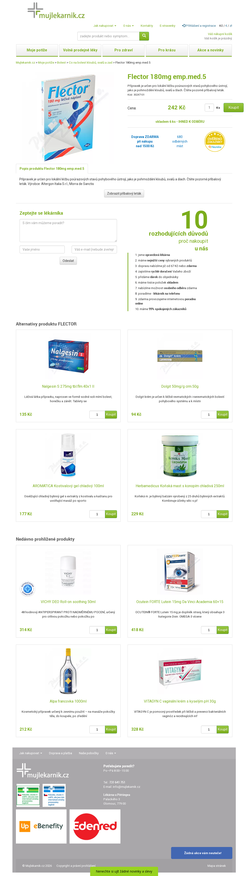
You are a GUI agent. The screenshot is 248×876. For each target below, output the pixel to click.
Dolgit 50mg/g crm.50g (179, 386)
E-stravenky (167, 25)
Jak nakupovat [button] (104, 25)
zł (231, 25)
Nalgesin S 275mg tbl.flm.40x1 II (68, 386)
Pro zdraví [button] (123, 50)
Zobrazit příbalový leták (124, 193)
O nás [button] (128, 25)
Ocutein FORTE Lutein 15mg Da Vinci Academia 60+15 (179, 602)
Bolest (61, 62)
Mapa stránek (216, 865)
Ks (218, 107)
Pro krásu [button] (166, 50)
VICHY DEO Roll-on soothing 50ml (68, 602)
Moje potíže (46, 62)
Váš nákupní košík (220, 34)
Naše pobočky (89, 753)
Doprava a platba (60, 753)
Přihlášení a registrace (199, 25)
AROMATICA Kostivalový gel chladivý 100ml (68, 486)
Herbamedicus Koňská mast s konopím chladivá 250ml (180, 486)
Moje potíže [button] (37, 50)
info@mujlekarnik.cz (126, 786)
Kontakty (147, 25)
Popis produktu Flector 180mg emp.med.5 (52, 168)
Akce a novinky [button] (210, 50)
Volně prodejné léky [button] (80, 50)
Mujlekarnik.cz (25, 62)
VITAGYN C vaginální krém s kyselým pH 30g (180, 701)
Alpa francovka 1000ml (68, 701)
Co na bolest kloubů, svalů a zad (90, 62)
